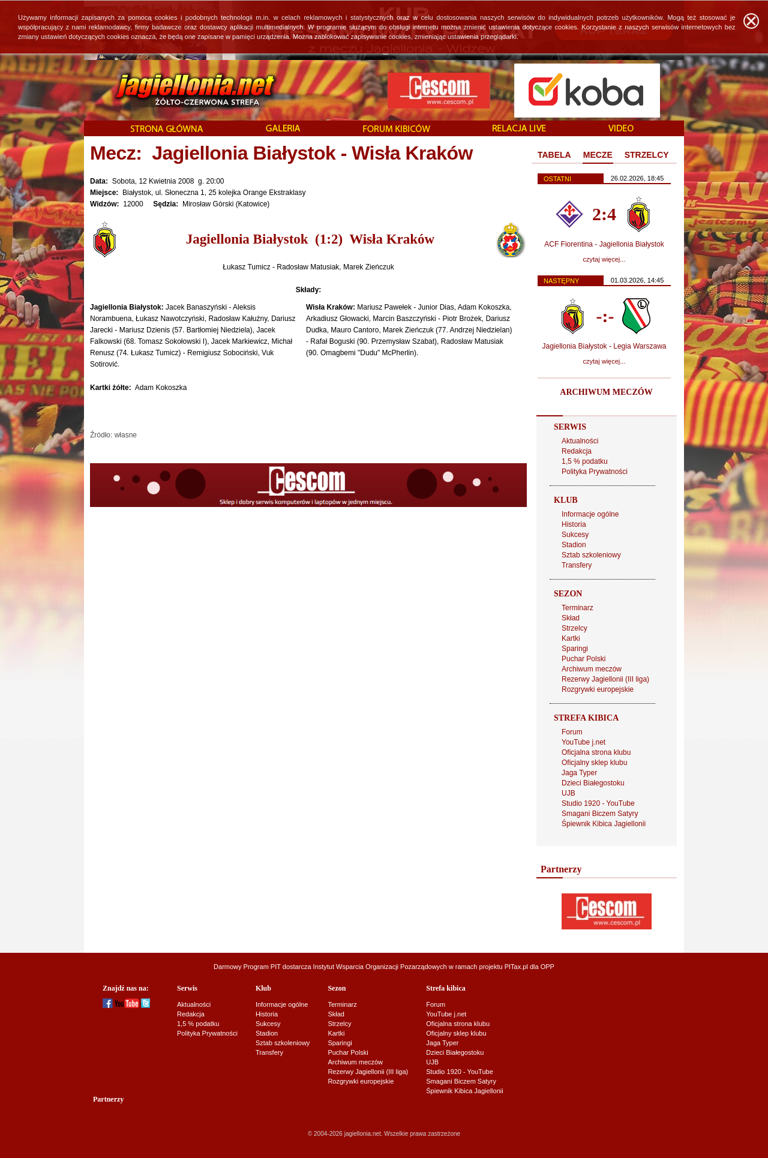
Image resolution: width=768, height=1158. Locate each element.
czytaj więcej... (604, 259)
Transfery (577, 565)
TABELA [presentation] (554, 155)
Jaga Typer (579, 773)
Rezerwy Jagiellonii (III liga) (605, 679)
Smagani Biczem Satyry (600, 813)
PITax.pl (516, 966)
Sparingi (575, 648)
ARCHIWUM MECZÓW (606, 392)
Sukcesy (575, 534)
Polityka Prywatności (595, 471)
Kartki (571, 638)
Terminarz (577, 608)
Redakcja (577, 451)
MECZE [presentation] (598, 155)
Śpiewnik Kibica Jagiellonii (604, 824)
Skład (571, 618)
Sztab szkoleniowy (591, 555)
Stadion (574, 545)
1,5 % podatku (585, 461)
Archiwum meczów (592, 669)
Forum (572, 732)
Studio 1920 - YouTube (598, 803)
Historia (574, 524)
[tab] (554, 155)
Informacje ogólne (590, 514)
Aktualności (580, 441)
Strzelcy (574, 628)
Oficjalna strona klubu (596, 752)
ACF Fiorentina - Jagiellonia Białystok (604, 244)
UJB (568, 793)
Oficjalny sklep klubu (594, 762)
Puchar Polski (583, 659)
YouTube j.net (583, 742)
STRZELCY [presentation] (647, 155)
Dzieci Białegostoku (593, 783)
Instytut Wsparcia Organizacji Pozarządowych (380, 966)
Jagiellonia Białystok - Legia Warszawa (604, 346)
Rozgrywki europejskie (598, 689)
